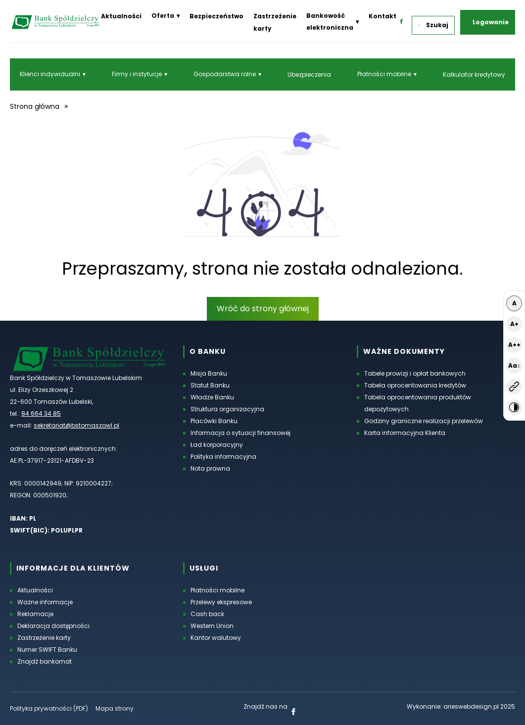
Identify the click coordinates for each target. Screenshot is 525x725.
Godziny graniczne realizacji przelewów (423, 421)
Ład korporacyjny (217, 444)
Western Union (212, 626)
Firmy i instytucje (137, 74)
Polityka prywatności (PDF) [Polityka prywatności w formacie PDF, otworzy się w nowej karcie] (49, 708)
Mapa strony (114, 708)
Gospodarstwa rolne (224, 74)
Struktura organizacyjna (227, 409)
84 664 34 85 (41, 413)
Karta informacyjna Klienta (404, 433)
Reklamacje (35, 614)
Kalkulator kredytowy (474, 74)
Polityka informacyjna (223, 456)
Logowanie (491, 22)
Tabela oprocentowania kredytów (415, 385)
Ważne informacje (45, 602)
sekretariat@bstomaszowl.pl (76, 425)
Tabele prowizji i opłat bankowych (415, 373)
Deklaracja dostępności (53, 626)
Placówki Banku (214, 421)
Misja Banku (209, 373)
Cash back (207, 614)
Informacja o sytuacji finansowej (240, 433)
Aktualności (121, 16)
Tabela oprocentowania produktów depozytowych (417, 403)
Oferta (162, 15)
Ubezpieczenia (309, 74)
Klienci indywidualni (50, 74)
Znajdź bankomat (44, 661)
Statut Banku (210, 385)
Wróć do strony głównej (263, 308)
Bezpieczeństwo (216, 16)
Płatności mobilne (384, 74)
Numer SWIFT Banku (47, 649)
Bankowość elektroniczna (329, 21)
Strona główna (34, 106)
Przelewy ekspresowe (221, 602)
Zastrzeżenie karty (44, 637)
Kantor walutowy (216, 637)
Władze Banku (212, 397)
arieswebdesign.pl (471, 706)
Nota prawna (210, 468)
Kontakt (382, 16)
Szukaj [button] (433, 25)
